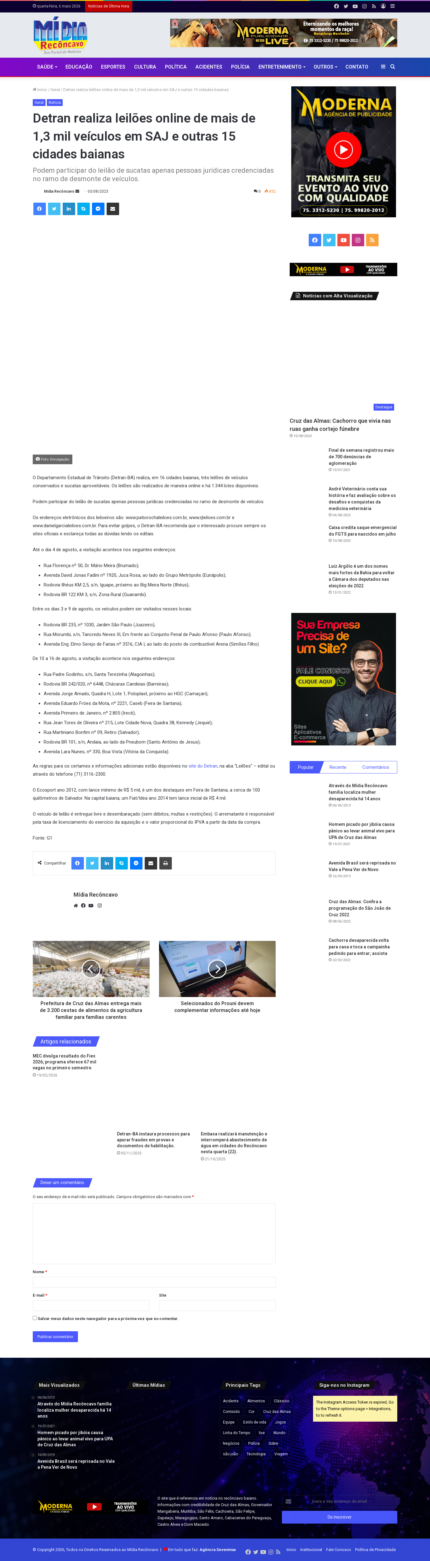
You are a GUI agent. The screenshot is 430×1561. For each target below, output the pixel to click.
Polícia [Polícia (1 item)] (254, 1443)
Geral (55, 89)
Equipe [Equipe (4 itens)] (228, 1422)
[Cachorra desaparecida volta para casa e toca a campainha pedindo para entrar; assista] (307, 954)
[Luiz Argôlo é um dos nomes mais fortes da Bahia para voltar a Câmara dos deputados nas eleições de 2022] (307, 580)
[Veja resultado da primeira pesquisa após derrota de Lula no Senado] (168, 1409)
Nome (40, 1272)
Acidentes (209, 67)
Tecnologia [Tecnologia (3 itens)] (256, 1454)
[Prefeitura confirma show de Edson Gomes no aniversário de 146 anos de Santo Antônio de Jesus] (197, 1438)
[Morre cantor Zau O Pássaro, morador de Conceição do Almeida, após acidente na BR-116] (168, 1467)
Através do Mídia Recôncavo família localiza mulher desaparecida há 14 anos (358, 792)
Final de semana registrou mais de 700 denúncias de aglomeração (361, 457)
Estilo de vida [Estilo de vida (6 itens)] (254, 1422)
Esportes (113, 67)
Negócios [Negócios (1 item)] (231, 1443)
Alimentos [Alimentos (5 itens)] (256, 1401)
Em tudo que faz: (202, 1549)
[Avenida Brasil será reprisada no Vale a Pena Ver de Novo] (307, 877)
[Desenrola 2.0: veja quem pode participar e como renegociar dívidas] (168, 1438)
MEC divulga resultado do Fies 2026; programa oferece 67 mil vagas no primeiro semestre (64, 1061)
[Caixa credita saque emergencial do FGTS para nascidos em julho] (307, 541)
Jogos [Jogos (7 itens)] (280, 1422)
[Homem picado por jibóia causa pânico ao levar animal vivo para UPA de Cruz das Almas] (307, 838)
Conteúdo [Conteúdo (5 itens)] (231, 1411)
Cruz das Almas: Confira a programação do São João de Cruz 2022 (360, 908)
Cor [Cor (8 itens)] (251, 1411)
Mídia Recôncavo (59, 191)
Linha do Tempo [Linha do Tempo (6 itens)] (236, 1433)
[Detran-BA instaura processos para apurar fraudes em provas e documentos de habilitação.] (154, 1090)
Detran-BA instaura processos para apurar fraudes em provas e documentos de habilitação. (153, 1139)
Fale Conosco (338, 1549)
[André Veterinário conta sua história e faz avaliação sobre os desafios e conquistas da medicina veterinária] (307, 503)
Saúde (45, 67)
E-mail (40, 1295)
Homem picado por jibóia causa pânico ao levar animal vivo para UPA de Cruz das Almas (362, 831)
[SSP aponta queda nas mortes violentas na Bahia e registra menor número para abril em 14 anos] (139, 1467)
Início (40, 89)
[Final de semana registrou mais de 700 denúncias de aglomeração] (307, 464)
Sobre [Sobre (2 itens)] (273, 1443)
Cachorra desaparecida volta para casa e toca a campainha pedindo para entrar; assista (359, 947)
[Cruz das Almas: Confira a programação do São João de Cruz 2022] (307, 916)
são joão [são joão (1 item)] (230, 1454)
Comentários (375, 767)
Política (176, 67)
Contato (356, 67)
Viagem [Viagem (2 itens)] (281, 1454)
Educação (78, 67)
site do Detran (203, 766)
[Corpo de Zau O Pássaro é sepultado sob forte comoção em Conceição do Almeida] (139, 1409)
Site (163, 1295)
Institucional (311, 1549)
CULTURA (145, 67)
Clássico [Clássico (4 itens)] (281, 1401)
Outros (323, 67)
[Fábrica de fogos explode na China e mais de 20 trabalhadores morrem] (139, 1438)
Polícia (240, 67)
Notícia (55, 102)
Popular (306, 767)
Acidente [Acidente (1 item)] (231, 1401)
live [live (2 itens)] (262, 1433)
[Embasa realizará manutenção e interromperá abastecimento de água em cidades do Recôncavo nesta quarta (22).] (238, 1090)
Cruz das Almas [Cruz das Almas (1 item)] (277, 1411)
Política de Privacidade (375, 1549)
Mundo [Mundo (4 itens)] (279, 1433)
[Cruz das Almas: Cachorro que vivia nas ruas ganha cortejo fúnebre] (343, 360)
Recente (338, 767)
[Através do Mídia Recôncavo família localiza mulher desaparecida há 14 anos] (307, 800)
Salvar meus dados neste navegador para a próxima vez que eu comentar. (108, 1318)
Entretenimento (280, 67)
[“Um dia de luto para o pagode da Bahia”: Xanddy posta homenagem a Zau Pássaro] (197, 1409)
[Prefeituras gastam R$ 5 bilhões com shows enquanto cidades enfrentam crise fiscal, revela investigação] (197, 1467)
